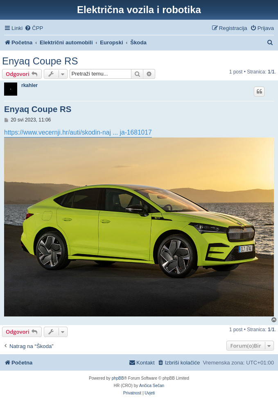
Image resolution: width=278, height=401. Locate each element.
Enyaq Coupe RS (40, 60)
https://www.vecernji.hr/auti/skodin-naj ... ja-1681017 (78, 132)
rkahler (29, 85)
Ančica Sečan (151, 385)
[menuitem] (34, 28)
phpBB (118, 378)
